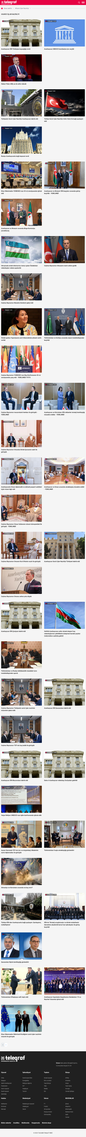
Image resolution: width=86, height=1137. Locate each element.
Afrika (67, 1078)
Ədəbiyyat (26, 1106)
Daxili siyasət (5, 1091)
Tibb (45, 1086)
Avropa (67, 1088)
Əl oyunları (47, 1109)
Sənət (24, 1109)
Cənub (67, 1117)
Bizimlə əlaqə (46, 1123)
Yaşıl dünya (47, 1083)
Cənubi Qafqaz (69, 1091)
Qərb (66, 1114)
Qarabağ (3, 1094)
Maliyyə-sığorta (27, 1083)
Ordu (2, 1078)
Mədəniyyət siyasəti (28, 1104)
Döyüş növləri (48, 1112)
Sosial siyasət (48, 1078)
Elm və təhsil (47, 1080)
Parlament (4, 1086)
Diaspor (3, 1080)
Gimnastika (47, 1114)
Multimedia (25, 1123)
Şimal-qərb (68, 1109)
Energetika (26, 1080)
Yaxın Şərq (68, 1086)
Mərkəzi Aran (69, 1112)
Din (45, 1091)
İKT (24, 1086)
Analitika (16, 1123)
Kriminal (3, 1106)
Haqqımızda (36, 1123)
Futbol (46, 1106)
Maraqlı (3, 1109)
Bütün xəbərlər (6, 1123)
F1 (44, 1104)
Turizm (25, 1091)
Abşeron (67, 1106)
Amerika (67, 1080)
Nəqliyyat (25, 1088)
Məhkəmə (4, 1104)
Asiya (67, 1083)
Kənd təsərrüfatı (27, 1078)
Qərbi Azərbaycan (6, 1083)
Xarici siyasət (5, 1088)
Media (46, 1088)
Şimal (67, 1104)
